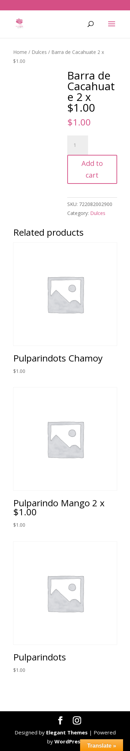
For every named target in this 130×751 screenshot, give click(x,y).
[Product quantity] (77, 145)
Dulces (39, 52)
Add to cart (92, 169)
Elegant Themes (67, 732)
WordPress (68, 741)
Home (20, 52)
